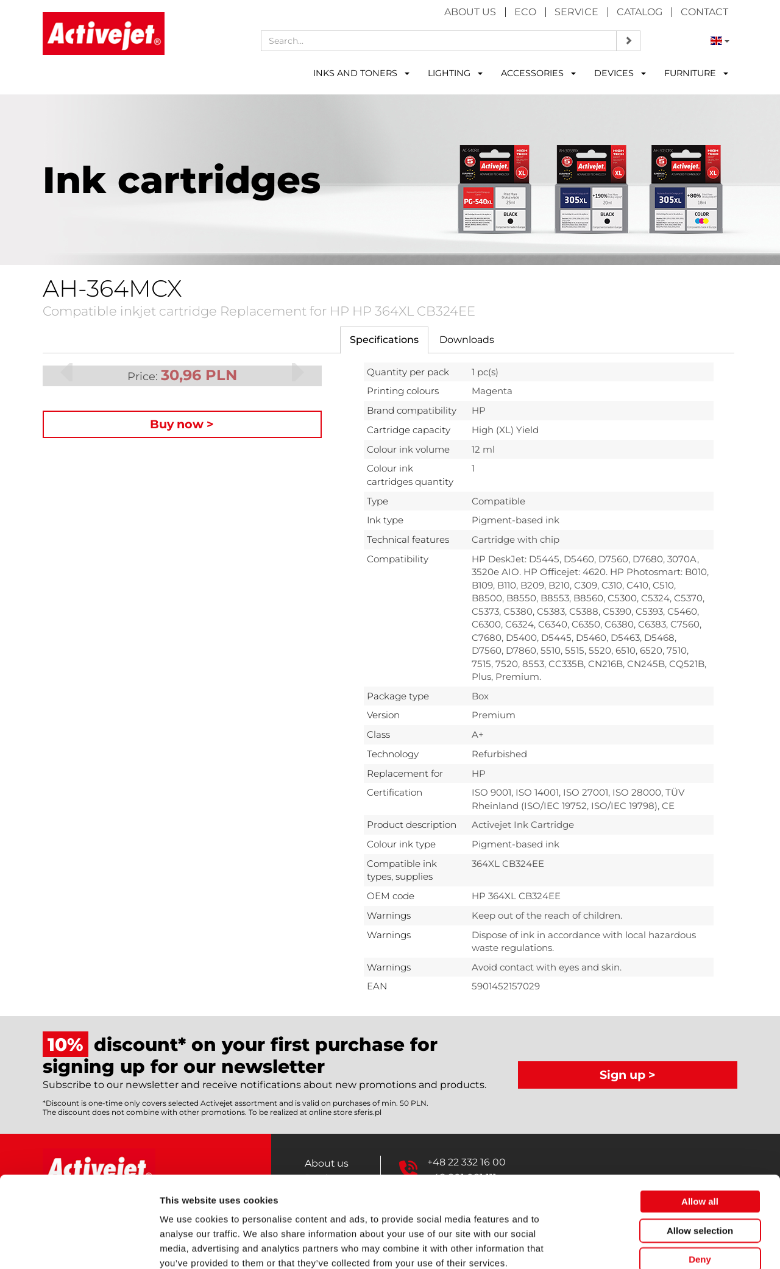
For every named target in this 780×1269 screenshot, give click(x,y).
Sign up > (628, 1074)
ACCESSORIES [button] (538, 73)
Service (576, 12)
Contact (704, 12)
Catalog (639, 12)
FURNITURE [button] (696, 73)
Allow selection (700, 1163)
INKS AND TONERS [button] (361, 73)
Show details (639, 1245)
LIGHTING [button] (455, 73)
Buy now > (182, 424)
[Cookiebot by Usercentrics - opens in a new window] (79, 1245)
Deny (700, 1192)
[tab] (384, 340)
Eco (525, 12)
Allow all (699, 1134)
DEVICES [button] (620, 73)
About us (470, 12)
